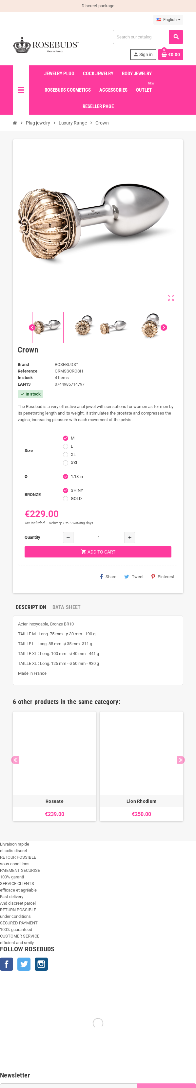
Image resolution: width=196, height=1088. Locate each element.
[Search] (148, 37)
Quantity (32, 537)
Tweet (134, 576)
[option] (54, 766)
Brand (23, 364)
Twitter (23, 964)
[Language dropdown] (168, 20)
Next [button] (181, 760)
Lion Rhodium (141, 801)
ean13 (24, 384)
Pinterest (162, 576)
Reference (27, 371)
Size (29, 450)
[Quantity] (99, 537)
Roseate (55, 801)
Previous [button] (15, 760)
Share (108, 576)
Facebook (6, 964)
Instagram (41, 964)
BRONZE (33, 494)
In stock (25, 377)
